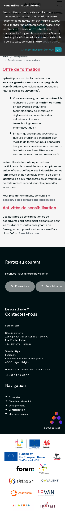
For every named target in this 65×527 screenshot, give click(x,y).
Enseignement (21, 56)
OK (58, 49)
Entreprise (14, 397)
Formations (20, 286)
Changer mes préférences (37, 49)
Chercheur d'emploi (20, 401)
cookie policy (50, 41)
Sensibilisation (17, 409)
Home (5, 56)
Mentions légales (18, 414)
